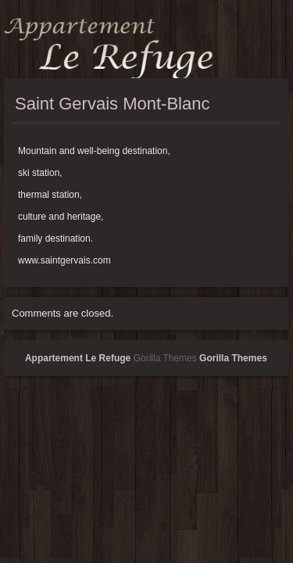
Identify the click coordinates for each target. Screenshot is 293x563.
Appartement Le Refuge (77, 358)
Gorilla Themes (233, 358)
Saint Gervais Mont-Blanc (112, 103)
